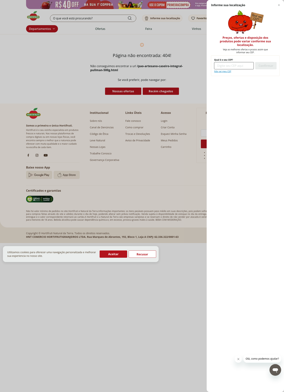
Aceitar (113, 254)
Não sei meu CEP (222, 71)
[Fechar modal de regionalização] (279, 5)
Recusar (142, 254)
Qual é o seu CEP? (223, 59)
